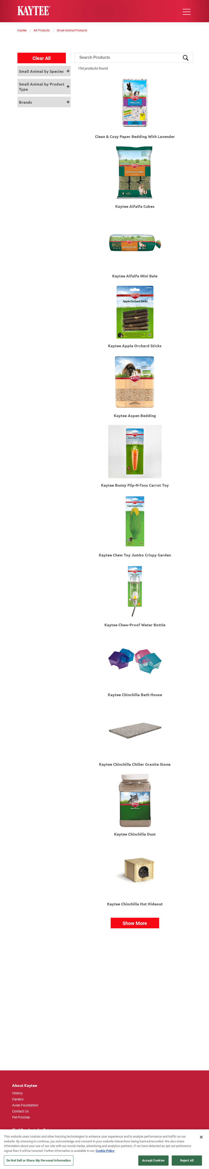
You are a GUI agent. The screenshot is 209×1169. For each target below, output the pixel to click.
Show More (135, 923)
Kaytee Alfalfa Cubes (135, 206)
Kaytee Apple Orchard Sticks (135, 345)
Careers (17, 1099)
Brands (25, 102)
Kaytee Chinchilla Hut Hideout (135, 903)
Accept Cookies (153, 1160)
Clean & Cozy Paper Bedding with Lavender (135, 136)
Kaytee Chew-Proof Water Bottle (134, 624)
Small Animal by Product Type (41, 86)
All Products (42, 30)
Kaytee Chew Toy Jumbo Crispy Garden (135, 554)
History (17, 1093)
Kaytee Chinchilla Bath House (135, 694)
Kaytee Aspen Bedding (135, 415)
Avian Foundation (25, 1105)
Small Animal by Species (41, 71)
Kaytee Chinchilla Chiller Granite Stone (134, 764)
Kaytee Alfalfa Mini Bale (134, 275)
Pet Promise (21, 1117)
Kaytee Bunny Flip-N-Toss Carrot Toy (135, 485)
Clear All (41, 58)
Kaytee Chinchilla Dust (135, 834)
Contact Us (20, 1111)
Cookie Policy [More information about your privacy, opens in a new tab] (105, 1150)
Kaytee (21, 30)
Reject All (187, 1160)
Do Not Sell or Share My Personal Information (39, 1160)
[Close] (201, 1137)
